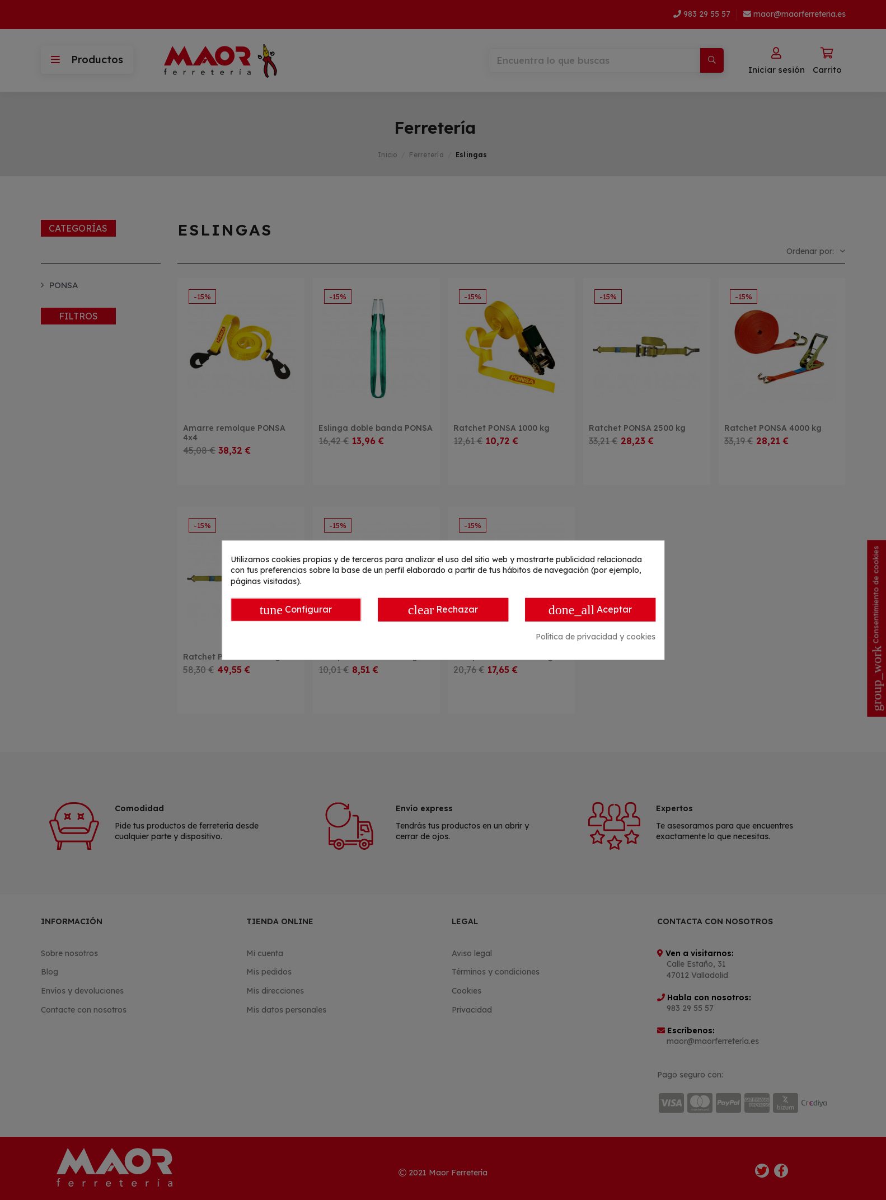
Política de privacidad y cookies (595, 637)
